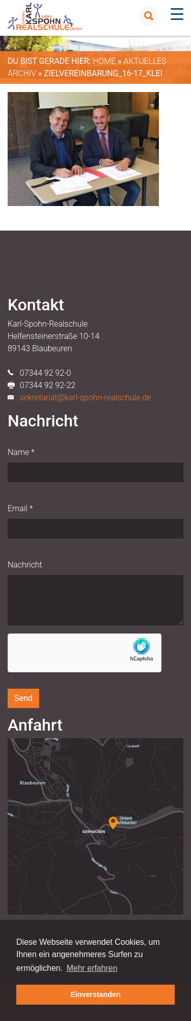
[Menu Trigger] (177, 14)
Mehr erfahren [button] (92, 968)
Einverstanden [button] (95, 994)
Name (21, 452)
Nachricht (25, 565)
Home (104, 61)
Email (20, 508)
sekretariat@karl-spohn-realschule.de (85, 397)
